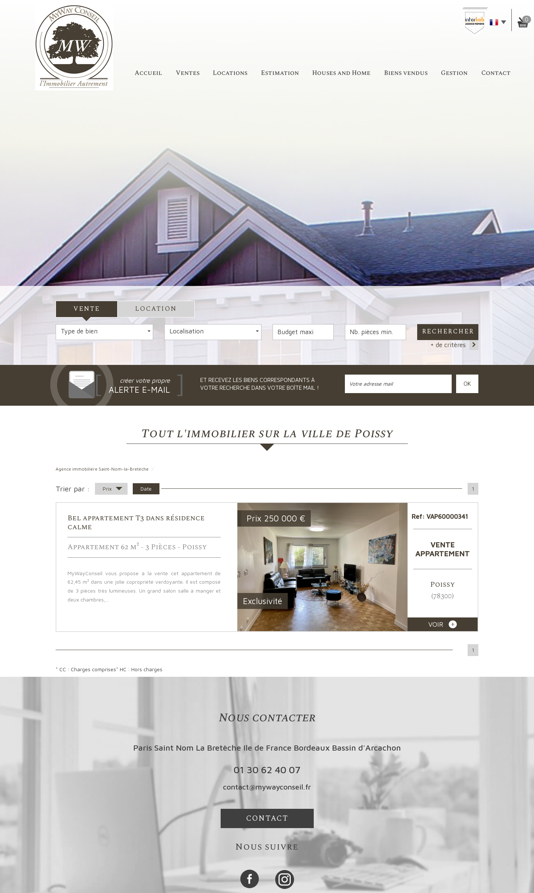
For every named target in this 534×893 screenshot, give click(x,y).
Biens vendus (406, 73)
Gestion (454, 73)
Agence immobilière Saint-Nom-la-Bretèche (102, 469)
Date (146, 488)
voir (442, 624)
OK (467, 383)
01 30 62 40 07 (267, 769)
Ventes (188, 73)
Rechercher (448, 331)
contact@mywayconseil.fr (267, 786)
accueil (148, 73)
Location (156, 309)
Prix (112, 489)
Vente (86, 309)
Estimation (280, 73)
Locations (230, 73)
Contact (496, 73)
